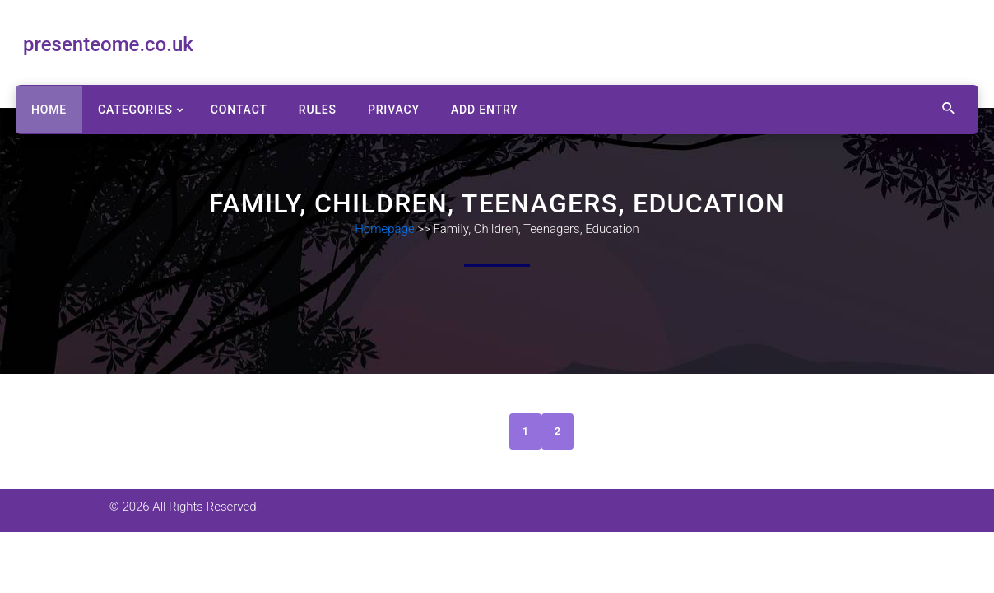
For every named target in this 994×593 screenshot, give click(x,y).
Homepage (385, 229)
